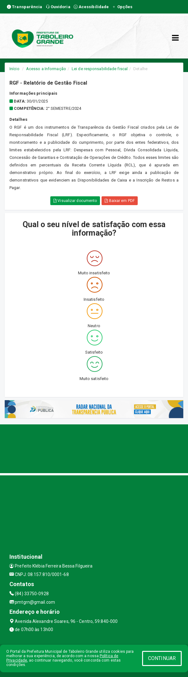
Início (14, 68)
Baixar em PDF (120, 201)
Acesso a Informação (46, 68)
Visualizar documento (75, 201)
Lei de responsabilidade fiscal (100, 68)
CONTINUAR (162, 658)
